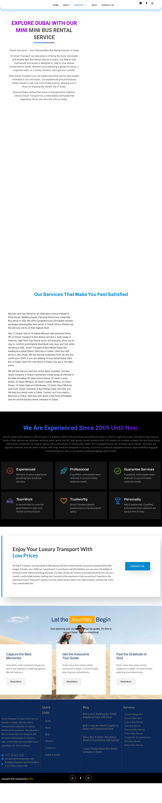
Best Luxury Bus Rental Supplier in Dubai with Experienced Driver (100, 731)
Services (80, 5)
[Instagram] (152, 3)
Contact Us (108, 5)
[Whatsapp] (140, 3)
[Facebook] (146, 3)
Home (56, 5)
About (66, 5)
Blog (94, 5)
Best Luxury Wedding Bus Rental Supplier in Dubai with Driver (100, 719)
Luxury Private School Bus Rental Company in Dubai (100, 754)
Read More (15, 685)
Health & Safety (52, 758)
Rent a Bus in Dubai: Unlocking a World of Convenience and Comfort (101, 743)
